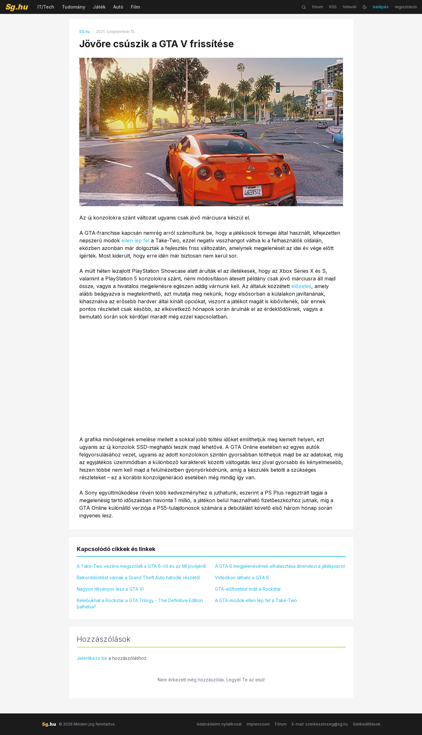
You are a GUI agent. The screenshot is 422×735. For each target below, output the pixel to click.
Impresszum (258, 724)
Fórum (281, 724)
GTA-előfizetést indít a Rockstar (248, 589)
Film (135, 7)
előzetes (301, 286)
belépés (381, 6)
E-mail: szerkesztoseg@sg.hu (320, 724)
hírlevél (349, 6)
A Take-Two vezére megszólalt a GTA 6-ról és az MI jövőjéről (141, 566)
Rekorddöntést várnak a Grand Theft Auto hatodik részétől (138, 577)
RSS (333, 6)
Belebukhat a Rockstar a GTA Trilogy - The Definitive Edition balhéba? (140, 603)
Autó (118, 7)
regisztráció (406, 6)
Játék (99, 7)
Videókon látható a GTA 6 (242, 577)
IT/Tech (45, 7)
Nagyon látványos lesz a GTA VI (110, 589)
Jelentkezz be (92, 658)
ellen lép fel (135, 240)
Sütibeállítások (366, 724)
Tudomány (73, 7)
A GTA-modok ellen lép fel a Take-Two (256, 600)
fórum (317, 6)
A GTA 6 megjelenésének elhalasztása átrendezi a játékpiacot (280, 566)
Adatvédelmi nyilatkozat (219, 724)
